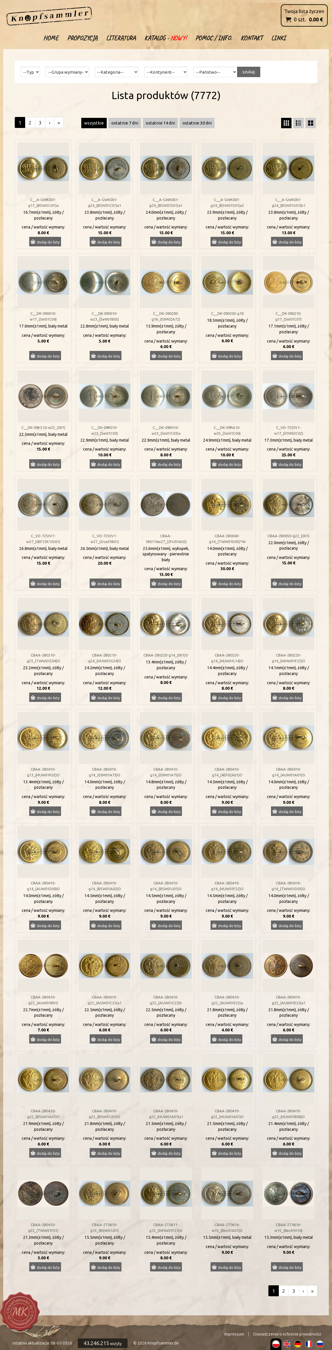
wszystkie (94, 122)
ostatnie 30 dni (197, 122)
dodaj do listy (48, 242)
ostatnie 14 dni (160, 122)
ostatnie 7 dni (124, 122)
